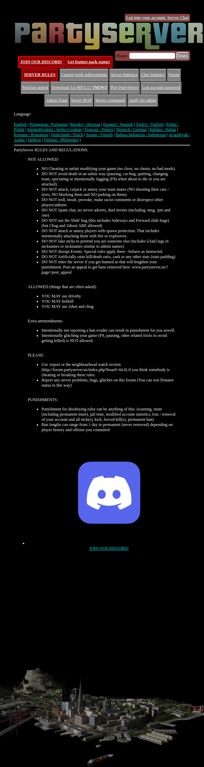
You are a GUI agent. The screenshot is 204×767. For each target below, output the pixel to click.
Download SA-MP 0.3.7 (79, 87)
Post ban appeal (35, 87)
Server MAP (81, 100)
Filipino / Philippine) (61, 140)
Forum (173, 74)
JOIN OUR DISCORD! (41, 61)
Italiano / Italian (163, 129)
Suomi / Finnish (99, 134)
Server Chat (178, 17)
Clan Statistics (153, 74)
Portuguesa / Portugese (48, 124)
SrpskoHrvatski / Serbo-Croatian (54, 129)
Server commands (110, 100)
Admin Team (57, 100)
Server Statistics (124, 74)
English (20, 124)
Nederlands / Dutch (67, 134)
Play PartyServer (124, 87)
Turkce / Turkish (149, 124)
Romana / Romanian (31, 134)
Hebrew (34, 140)
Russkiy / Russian (85, 124)
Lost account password (161, 87)
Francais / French (99, 129)
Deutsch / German (131, 129)
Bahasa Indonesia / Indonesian (141, 134)
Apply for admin (143, 100)
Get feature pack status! (89, 61)
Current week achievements (84, 74)
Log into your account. (146, 17)
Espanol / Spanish (118, 124)
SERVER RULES (39, 74)
